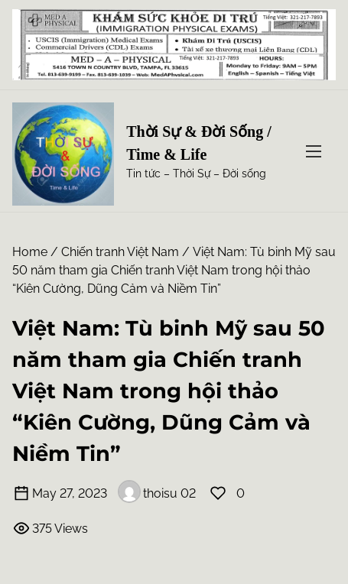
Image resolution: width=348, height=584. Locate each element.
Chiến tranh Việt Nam (120, 252)
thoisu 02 (157, 493)
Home (29, 252)
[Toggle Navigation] (313, 151)
